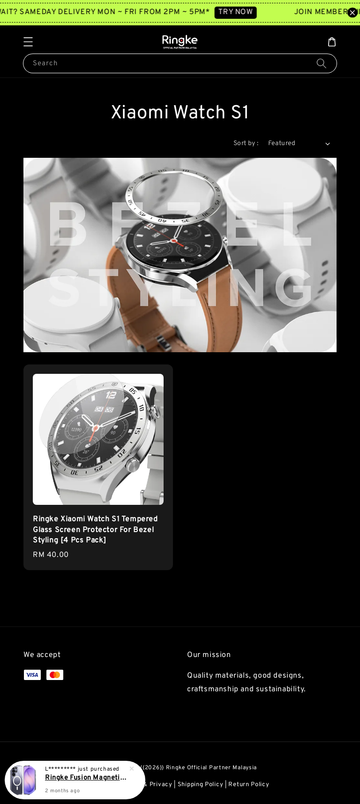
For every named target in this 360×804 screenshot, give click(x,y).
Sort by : (246, 143)
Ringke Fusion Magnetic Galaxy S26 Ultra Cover (86, 778)
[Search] (322, 63)
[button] (28, 41)
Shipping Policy (201, 785)
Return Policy (248, 785)
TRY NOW (241, 12)
